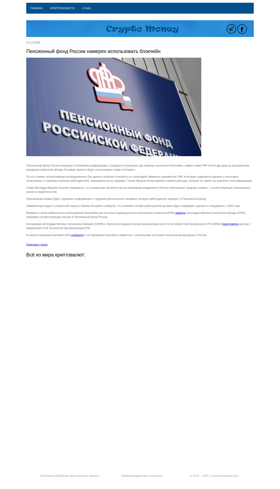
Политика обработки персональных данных (69, 475)
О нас (87, 8)
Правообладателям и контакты (142, 475)
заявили (180, 212)
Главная (36, 8)
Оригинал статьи (36, 244)
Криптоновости (62, 8)
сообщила (77, 235)
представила (230, 224)
